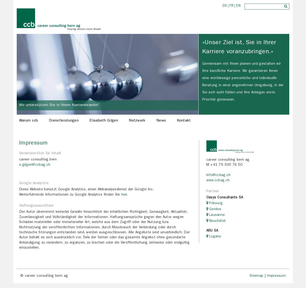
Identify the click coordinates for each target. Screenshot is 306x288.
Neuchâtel (217, 221)
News (161, 121)
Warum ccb (28, 121)
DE (224, 6)
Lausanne (217, 215)
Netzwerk (137, 121)
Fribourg (216, 203)
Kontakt (184, 121)
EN (238, 6)
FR (232, 6)
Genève (215, 209)
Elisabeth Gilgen (103, 121)
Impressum (276, 276)
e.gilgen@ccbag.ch (34, 165)
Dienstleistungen (64, 121)
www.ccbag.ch (218, 180)
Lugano (215, 237)
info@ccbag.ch (218, 175)
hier (124, 195)
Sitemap (256, 276)
